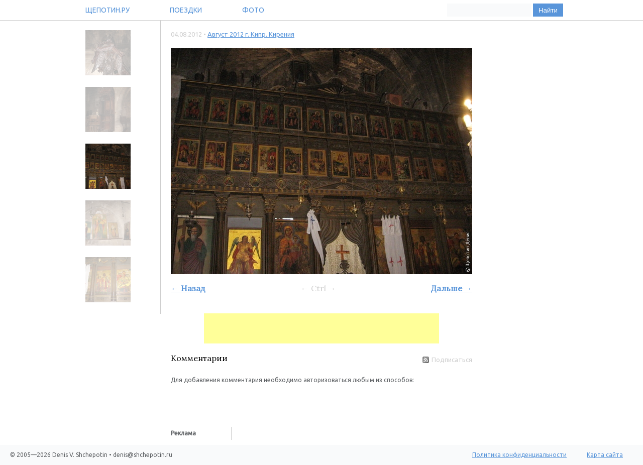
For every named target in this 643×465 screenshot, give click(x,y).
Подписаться (447, 359)
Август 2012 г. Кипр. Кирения (250, 34)
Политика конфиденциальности (519, 454)
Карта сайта (605, 454)
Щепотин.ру (107, 10)
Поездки (186, 10)
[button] (179, 400)
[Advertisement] (321, 328)
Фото (253, 10)
